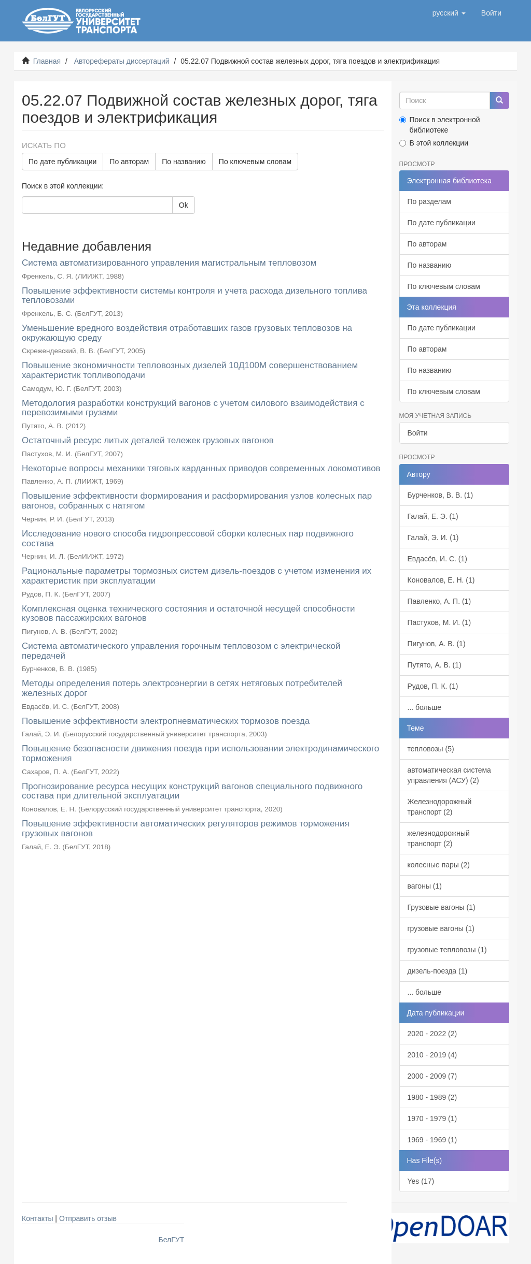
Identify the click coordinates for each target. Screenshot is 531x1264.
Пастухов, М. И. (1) (439, 622)
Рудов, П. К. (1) (433, 686)
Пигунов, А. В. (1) (437, 644)
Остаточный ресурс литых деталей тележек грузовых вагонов (148, 440)
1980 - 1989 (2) (432, 1097)
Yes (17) (421, 1181)
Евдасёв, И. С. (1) (437, 559)
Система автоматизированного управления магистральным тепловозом (169, 263)
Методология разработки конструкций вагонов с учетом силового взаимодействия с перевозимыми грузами (193, 408)
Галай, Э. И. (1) (433, 537)
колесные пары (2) (439, 865)
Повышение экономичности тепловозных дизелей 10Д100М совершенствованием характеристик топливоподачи (190, 370)
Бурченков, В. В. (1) (440, 495)
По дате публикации (62, 161)
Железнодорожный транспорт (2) (440, 806)
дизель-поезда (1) (438, 971)
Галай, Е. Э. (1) (433, 516)
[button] (449, 13)
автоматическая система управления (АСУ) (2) (449, 775)
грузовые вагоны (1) (441, 928)
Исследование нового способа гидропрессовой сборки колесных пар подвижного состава (188, 538)
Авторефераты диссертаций (122, 61)
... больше (425, 707)
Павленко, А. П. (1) (439, 601)
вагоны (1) (425, 886)
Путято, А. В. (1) (435, 665)
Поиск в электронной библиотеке (439, 124)
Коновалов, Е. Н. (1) (441, 580)
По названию (184, 161)
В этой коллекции (433, 143)
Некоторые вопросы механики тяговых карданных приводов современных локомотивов (201, 468)
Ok (183, 205)
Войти (418, 433)
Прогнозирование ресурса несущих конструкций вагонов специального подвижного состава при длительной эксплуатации (192, 791)
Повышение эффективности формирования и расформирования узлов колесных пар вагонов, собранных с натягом (197, 501)
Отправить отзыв (88, 1218)
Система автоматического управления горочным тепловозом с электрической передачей (181, 651)
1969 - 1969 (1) (432, 1140)
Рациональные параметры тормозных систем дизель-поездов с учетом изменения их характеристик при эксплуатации (196, 576)
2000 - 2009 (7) (432, 1076)
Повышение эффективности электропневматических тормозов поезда (166, 721)
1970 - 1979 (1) (432, 1118)
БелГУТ (172, 1240)
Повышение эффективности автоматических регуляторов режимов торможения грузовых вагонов (186, 828)
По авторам (129, 161)
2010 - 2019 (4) (432, 1055)
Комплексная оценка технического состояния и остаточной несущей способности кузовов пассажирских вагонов (188, 613)
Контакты (37, 1218)
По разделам (429, 201)
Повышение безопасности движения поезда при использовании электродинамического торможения (200, 753)
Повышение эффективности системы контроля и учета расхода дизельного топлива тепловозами (194, 296)
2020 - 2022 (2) (432, 1033)
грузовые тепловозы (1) (447, 950)
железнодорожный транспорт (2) (439, 838)
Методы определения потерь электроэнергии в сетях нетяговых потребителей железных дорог (182, 688)
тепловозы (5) (431, 749)
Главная (47, 61)
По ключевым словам (255, 161)
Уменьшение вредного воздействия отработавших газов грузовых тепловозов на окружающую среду (187, 333)
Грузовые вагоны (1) (442, 907)
